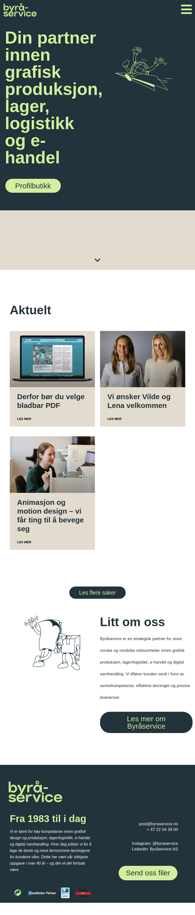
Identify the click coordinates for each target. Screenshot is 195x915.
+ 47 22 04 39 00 (162, 829)
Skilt (50, 238)
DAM (145, 238)
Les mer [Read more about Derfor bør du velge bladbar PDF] (24, 419)
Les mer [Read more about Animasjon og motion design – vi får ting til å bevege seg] (24, 542)
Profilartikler (39, 238)
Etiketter (110, 238)
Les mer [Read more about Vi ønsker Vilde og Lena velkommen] (114, 419)
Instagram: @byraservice (155, 843)
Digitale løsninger (93, 241)
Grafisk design (128, 241)
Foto (164, 242)
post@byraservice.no (158, 824)
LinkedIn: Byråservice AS (155, 849)
